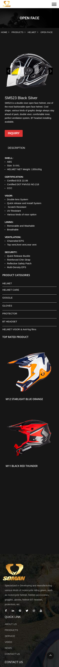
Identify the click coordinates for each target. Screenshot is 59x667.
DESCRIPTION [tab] (16, 148)
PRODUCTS (17, 32)
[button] (8, 71)
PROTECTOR (9, 313)
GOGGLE (7, 297)
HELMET (32, 32)
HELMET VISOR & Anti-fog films (19, 329)
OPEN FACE (46, 32)
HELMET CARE (10, 289)
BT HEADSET (9, 321)
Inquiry (14, 133)
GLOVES (7, 305)
